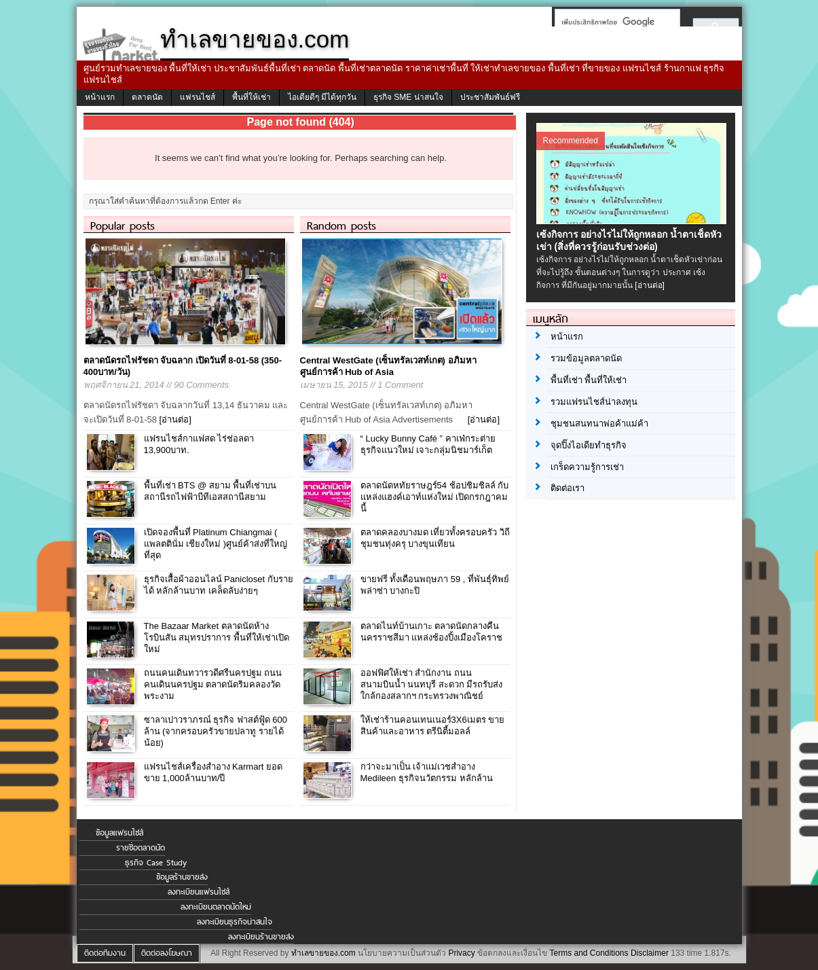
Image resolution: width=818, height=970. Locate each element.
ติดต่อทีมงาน (105, 953)
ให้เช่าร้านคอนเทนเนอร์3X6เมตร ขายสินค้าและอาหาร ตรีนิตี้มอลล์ (432, 725)
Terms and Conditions (588, 953)
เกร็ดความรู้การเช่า (587, 467)
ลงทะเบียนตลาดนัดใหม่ (216, 907)
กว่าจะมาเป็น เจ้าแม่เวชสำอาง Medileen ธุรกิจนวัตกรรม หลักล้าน (426, 772)
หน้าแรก (100, 97)
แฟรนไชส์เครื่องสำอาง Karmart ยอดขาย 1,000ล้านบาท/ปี (213, 772)
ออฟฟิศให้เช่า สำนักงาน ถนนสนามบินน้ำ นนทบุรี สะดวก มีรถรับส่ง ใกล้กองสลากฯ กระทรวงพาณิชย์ (431, 684)
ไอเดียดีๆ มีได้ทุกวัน (322, 97)
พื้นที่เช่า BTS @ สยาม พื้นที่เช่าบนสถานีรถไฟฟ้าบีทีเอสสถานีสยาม (210, 491)
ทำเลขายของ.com (323, 953)
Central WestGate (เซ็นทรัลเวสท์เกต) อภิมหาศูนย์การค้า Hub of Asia (388, 366)
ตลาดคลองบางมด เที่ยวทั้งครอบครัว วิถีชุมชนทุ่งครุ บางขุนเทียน (435, 538)
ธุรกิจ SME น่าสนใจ (408, 97)
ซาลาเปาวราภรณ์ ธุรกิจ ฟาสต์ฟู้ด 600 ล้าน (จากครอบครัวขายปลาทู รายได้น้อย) (216, 731)
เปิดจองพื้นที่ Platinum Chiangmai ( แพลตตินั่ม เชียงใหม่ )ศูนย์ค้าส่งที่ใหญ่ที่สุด (216, 543)
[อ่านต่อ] (175, 419)
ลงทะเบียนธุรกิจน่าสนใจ (234, 922)
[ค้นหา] (613, 22)
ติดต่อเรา (567, 488)
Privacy (461, 953)
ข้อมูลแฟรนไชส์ (119, 833)
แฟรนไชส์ (197, 97)
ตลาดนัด (147, 97)
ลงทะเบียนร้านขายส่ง (261, 937)
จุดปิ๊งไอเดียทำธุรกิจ (589, 445)
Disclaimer (650, 953)
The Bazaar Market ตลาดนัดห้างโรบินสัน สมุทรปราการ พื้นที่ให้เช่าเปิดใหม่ (216, 637)
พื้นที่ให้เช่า (251, 97)
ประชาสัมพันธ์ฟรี (490, 97)
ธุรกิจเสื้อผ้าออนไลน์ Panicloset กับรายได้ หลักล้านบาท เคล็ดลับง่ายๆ (218, 585)
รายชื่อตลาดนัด (140, 848)
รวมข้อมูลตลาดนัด (586, 358)
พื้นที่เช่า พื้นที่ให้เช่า (589, 380)
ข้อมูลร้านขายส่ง (182, 877)
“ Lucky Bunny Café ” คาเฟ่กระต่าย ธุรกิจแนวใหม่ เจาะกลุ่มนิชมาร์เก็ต (428, 444)
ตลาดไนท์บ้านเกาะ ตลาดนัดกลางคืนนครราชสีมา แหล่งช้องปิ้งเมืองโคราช (431, 632)
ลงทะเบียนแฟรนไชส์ (198, 892)
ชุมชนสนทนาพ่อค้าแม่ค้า (599, 423)
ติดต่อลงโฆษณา (166, 953)
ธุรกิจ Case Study (156, 862)
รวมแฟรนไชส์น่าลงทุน (594, 402)
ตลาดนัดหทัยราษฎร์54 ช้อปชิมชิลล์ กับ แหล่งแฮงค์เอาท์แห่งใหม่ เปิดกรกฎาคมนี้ (434, 497)
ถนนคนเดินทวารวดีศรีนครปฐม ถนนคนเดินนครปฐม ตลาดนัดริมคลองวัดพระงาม (213, 684)
